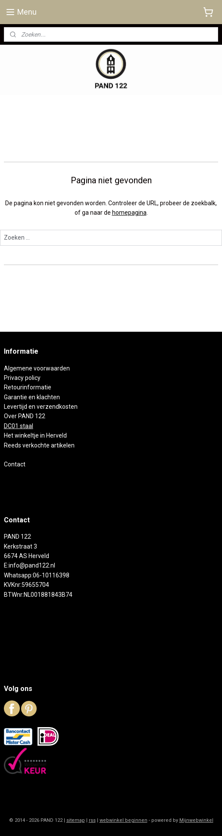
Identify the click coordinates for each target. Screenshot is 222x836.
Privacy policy (22, 377)
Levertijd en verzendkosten (41, 406)
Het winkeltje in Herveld (35, 435)
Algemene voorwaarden (37, 368)
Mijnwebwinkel (196, 820)
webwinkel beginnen (123, 820)
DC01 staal (18, 426)
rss (92, 820)
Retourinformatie (27, 387)
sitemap (75, 820)
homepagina (129, 213)
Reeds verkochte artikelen (39, 445)
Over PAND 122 (24, 416)
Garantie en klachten (32, 397)
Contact (14, 464)
